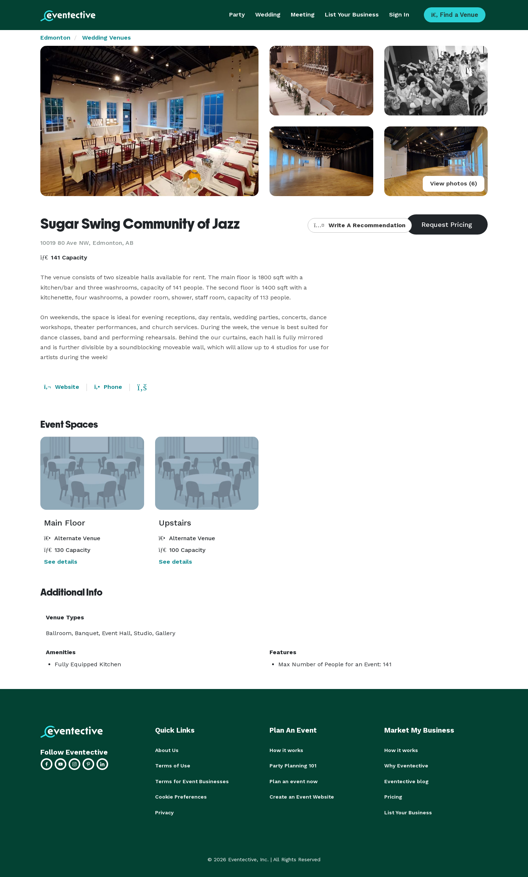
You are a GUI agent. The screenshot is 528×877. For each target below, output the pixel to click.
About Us (167, 750)
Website (61, 386)
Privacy (164, 812)
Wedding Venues (106, 37)
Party (237, 14)
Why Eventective (406, 766)
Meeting (303, 14)
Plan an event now (294, 781)
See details (60, 561)
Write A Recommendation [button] (359, 225)
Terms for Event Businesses (192, 781)
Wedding (267, 14)
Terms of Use (172, 766)
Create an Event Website (302, 796)
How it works (286, 750)
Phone (108, 386)
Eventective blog (406, 781)
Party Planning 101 (293, 766)
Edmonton (55, 37)
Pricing (393, 796)
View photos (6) (453, 183)
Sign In (399, 14)
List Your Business (352, 14)
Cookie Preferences (181, 796)
